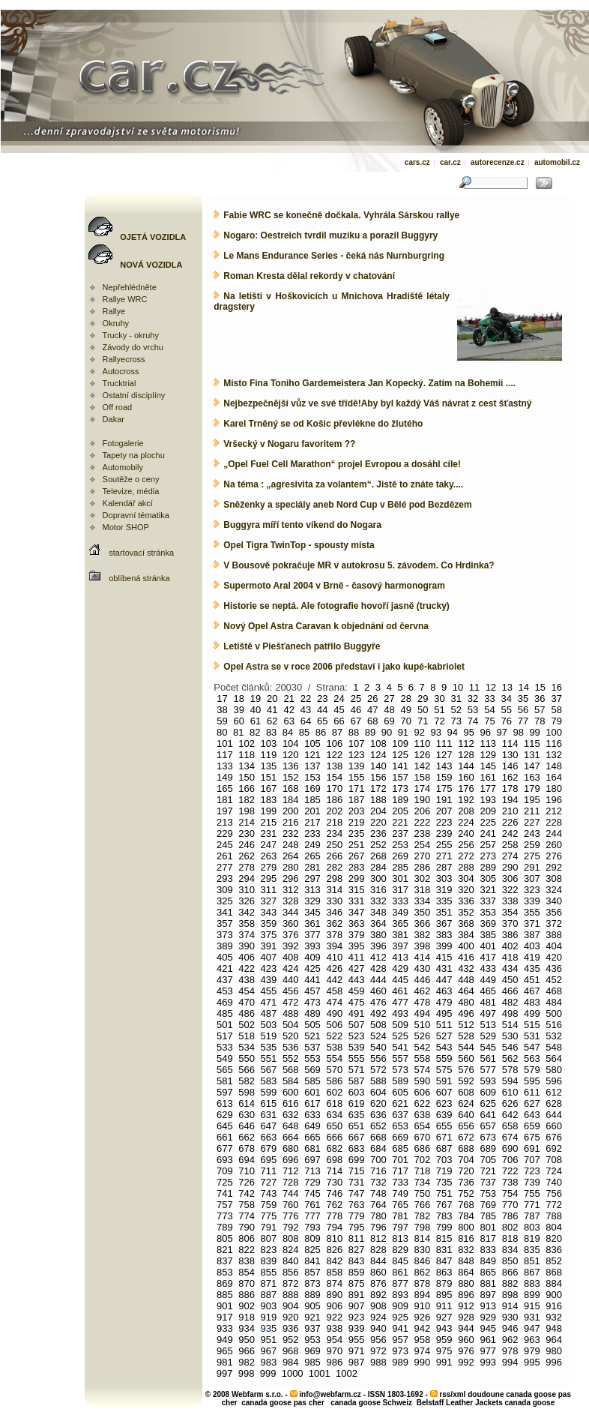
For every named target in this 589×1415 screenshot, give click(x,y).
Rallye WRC (125, 299)
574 (422, 1069)
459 (356, 991)
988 (378, 1362)
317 (400, 889)
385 (488, 934)
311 (269, 889)
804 (554, 1227)
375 (269, 934)
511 (444, 1024)
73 (456, 721)
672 (466, 1137)
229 (225, 833)
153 (312, 777)
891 (356, 1294)
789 (225, 1227)
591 (444, 1081)
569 (312, 1069)
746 (334, 1193)
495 (444, 1013)
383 (444, 934)
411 (356, 957)
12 (491, 687)
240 (466, 833)
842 (334, 1261)
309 (225, 889)
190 (422, 799)
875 (356, 1283)
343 (269, 912)
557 (400, 1058)
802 (510, 1227)
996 (554, 1362)
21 (288, 698)
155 (356, 777)
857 (312, 1272)
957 (400, 1339)
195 (532, 799)
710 (246, 1171)
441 (312, 979)
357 (225, 923)
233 (312, 833)
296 (291, 878)
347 (356, 912)
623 (444, 1103)
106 (334, 743)
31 (456, 698)
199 (269, 811)
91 (403, 732)
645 (225, 1126)
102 (246, 743)
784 (466, 1216)
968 (291, 1351)
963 (532, 1339)
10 (458, 687)
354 (510, 912)
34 (506, 698)
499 (532, 1013)
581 (225, 1081)
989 (400, 1362)
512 (466, 1024)
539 (356, 1047)
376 (291, 934)
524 (378, 1036)
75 (489, 721)
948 (554, 1328)
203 (356, 811)
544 (466, 1047)
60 (238, 721)
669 (400, 1137)
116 (554, 743)
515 (532, 1024)
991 (444, 1362)
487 (269, 1013)
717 (400, 1171)
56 (523, 709)
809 (312, 1238)
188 (378, 799)
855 (269, 1272)
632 (291, 1114)
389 (225, 946)
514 (510, 1024)
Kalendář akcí (128, 503)
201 (312, 811)
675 (532, 1137)
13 (507, 687)
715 (356, 1171)
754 (510, 1193)
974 (422, 1351)
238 (422, 833)
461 (400, 991)
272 (466, 856)
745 (312, 1193)
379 (356, 934)
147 (532, 766)
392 (291, 946)
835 (532, 1249)
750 (422, 1193)
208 (466, 811)
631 (269, 1114)
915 (532, 1306)
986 (334, 1362)
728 (291, 1182)
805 (225, 1238)
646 (246, 1126)
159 (444, 777)
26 (372, 698)
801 (488, 1227)
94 (452, 732)
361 (312, 923)
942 (422, 1328)
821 (225, 1249)
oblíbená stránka (139, 578)
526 (422, 1036)
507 (356, 1024)
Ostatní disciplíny (134, 395)
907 (356, 1306)
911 (444, 1306)
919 (269, 1317)
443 (356, 979)
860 (378, 1272)
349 (400, 912)
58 (556, 709)
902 (246, 1306)
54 (489, 709)
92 (419, 732)
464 (466, 991)
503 (269, 1024)
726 (246, 1182)
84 (288, 732)
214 (246, 822)
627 (532, 1103)
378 (334, 934)
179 (532, 788)
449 (488, 979)
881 (488, 1283)
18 (238, 698)
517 (225, 1036)
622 (422, 1103)
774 (246, 1216)
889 (312, 1294)
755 (532, 1193)
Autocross (121, 371)
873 (312, 1283)
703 (444, 1159)
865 (488, 1272)
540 (378, 1047)
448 (466, 979)
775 (269, 1216)
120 (291, 754)
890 (334, 1294)
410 (334, 957)
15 (540, 687)
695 (269, 1159)
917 (225, 1317)
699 (356, 1159)
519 (269, 1036)
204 (378, 811)
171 (356, 788)
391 (269, 946)
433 (488, 968)
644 (554, 1114)
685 (400, 1148)
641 (488, 1114)
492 (378, 1013)
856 (291, 1272)
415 (444, 957)
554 (334, 1058)
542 (422, 1047)
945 (488, 1328)
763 (356, 1204)
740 (554, 1182)
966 (246, 1351)
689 (488, 1148)
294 (246, 878)
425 (312, 968)
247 (269, 844)
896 (466, 1294)
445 (400, 979)
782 (422, 1216)
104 (291, 743)
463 (444, 991)
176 (466, 788)
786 (510, 1216)
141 (400, 766)
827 (356, 1249)
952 (291, 1339)
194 (510, 799)
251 (356, 844)
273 (488, 856)
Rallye (114, 311)
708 (554, 1159)
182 (246, 799)
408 (291, 957)
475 (356, 1002)
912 (466, 1306)
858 (334, 1272)
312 (291, 889)
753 (488, 1193)
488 (291, 1013)
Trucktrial (119, 383)
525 (400, 1036)
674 (510, 1137)
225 (488, 822)
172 (378, 788)
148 (554, 766)
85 (304, 732)
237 (400, 833)
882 (510, 1283)
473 (312, 1002)
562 (510, 1058)
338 (510, 901)
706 (510, 1159)
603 (356, 1092)
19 (255, 698)
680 (291, 1148)
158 (422, 777)
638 (422, 1114)
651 (356, 1126)
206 (422, 811)
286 (422, 867)
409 (312, 957)
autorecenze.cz (498, 162)
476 (378, 1002)
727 (269, 1182)
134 (246, 766)
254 (422, 844)
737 (488, 1182)
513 (488, 1024)
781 (400, 1216)
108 (378, 743)
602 (334, 1092)
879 (444, 1283)
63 (288, 721)
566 (246, 1069)
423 (269, 968)
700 (378, 1159)
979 (532, 1351)
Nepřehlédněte (130, 287)
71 (422, 721)
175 (444, 788)
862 (422, 1272)
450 (510, 979)
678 (246, 1148)
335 (444, 901)
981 (225, 1362)
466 (510, 991)
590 (422, 1081)
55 (506, 709)
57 (539, 709)
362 (334, 923)
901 (225, 1306)
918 (246, 1317)
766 (422, 1204)
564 (554, 1058)
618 (334, 1103)
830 (422, 1249)
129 (488, 754)
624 (466, 1103)
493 (400, 1013)
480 (466, 1002)
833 (488, 1249)
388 (554, 934)
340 (554, 901)
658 (510, 1126)
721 (488, 1171)
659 (532, 1126)
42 (288, 709)
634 (334, 1114)
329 (312, 901)
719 (444, 1171)
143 (444, 766)
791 (269, 1227)
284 (378, 867)
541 (400, 1047)
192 (466, 799)
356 (554, 912)
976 (466, 1351)
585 (312, 1081)
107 (356, 743)
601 (312, 1092)
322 (510, 889)
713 (312, 1171)
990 (422, 1362)
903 (269, 1306)
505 (312, 1024)
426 (334, 968)
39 (238, 709)
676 (554, 1137)
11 (474, 687)
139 (356, 766)
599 (269, 1092)
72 (439, 721)
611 (532, 1092)
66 (338, 721)
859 (356, 1272)
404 (554, 946)
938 (334, 1328)
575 (444, 1069)
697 (312, 1159)
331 (356, 901)
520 (291, 1036)
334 (422, 901)
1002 (346, 1373)
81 (238, 732)
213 (225, 822)
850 (510, 1261)
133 (225, 766)
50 (422, 709)
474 (334, 1002)
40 (255, 709)
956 (378, 1339)
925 (400, 1317)
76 (506, 721)
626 (510, 1103)
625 (488, 1103)
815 (444, 1238)
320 (466, 889)
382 (422, 934)
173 (400, 788)
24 (338, 698)
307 (532, 878)
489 (312, 1013)
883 (532, 1283)
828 (378, 1249)
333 (400, 901)
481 (488, 1002)
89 (370, 732)
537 (312, 1047)
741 (225, 1193)
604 (378, 1092)
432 (466, 968)
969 (312, 1351)
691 (532, 1148)
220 (378, 822)
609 (488, 1092)
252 (378, 844)
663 (269, 1137)
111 (444, 743)
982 (246, 1362)
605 (400, 1092)
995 (532, 1362)
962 (510, 1339)
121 (312, 754)
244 (554, 833)
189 (400, 799)
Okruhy (116, 323)
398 (422, 946)
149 (225, 777)
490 (334, 1013)
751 (444, 1193)
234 (334, 833)
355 (532, 912)
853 (225, 1272)
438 (246, 979)
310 (246, 889)
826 (334, 1249)
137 (312, 766)
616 (291, 1103)
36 (539, 698)
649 (312, 1126)
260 (554, 844)
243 (532, 833)
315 (356, 889)
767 (444, 1204)
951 (269, 1339)
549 (225, 1058)
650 (334, 1126)
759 (269, 1204)
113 (488, 743)
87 (337, 732)
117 (225, 754)
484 (554, 1002)
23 (322, 698)
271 (444, 856)
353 (488, 912)
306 (510, 878)
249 (312, 844)
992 (466, 1362)
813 (400, 1238)
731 (356, 1182)
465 (488, 991)
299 (356, 878)
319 (444, 889)
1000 (292, 1373)
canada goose (530, 1403)
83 (271, 732)
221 (400, 822)
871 (269, 1283)
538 (334, 1047)
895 (444, 1294)
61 (255, 721)
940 (378, 1328)
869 (225, 1283)
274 (510, 856)
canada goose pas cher (282, 1403)
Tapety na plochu (134, 455)
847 (444, 1261)
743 (269, 1193)
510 (422, 1024)
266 (334, 856)
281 (312, 867)
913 (488, 1306)
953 (312, 1339)
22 (305, 698)
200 (291, 811)
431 (444, 968)
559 (444, 1058)
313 (312, 889)
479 (444, 1002)
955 (356, 1339)
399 (444, 946)
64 (305, 721)
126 (422, 754)
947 (532, 1328)
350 (422, 912)
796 (378, 1227)
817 (488, 1238)
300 (378, 878)
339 (532, 901)
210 (510, 811)
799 (444, 1227)
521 (312, 1036)
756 (554, 1193)
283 (356, 867)
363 (356, 923)
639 (444, 1114)
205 (400, 811)
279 (269, 867)
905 (312, 1306)
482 (510, 1002)
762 (334, 1204)
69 (389, 721)
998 (246, 1373)
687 (444, 1148)
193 (488, 799)
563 (532, 1058)
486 (246, 1013)
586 (334, 1081)
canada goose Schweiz (371, 1403)
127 (444, 754)
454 (246, 991)
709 (225, 1171)
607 (444, 1092)
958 (422, 1339)
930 (510, 1317)
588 (378, 1081)
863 (444, 1272)
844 (378, 1261)
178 (510, 788)
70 (406, 721)
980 (554, 1351)
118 (246, 754)
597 (225, 1092)
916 (554, 1306)
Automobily (123, 467)
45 (338, 709)
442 (334, 979)
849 (488, 1261)
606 (422, 1092)
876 (378, 1283)
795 (356, 1227)
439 (269, 979)
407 (269, 957)
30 (439, 698)
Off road (118, 407)
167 (269, 788)
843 (356, 1261)
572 (378, 1069)
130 (510, 754)
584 (291, 1081)
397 (400, 946)
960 (466, 1339)
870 (246, 1283)
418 (510, 957)
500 (554, 1013)
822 (246, 1249)
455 (269, 991)
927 (444, 1317)
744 (291, 1193)
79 (556, 721)
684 (378, 1148)
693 (225, 1159)
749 (400, 1193)
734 (422, 1182)
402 (510, 946)
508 (378, 1024)
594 (510, 1081)
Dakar (113, 419)
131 (532, 754)
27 (389, 698)
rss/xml (452, 1394)
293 (225, 878)
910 (422, 1306)
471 (269, 1002)
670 (422, 1137)
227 (532, 822)
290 (510, 867)
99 (534, 732)
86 (320, 732)
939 (356, 1328)
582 (246, 1081)
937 (312, 1328)
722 (510, 1171)
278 (246, 867)
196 (554, 799)
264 (291, 856)
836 (554, 1249)
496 (466, 1013)
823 (269, 1249)
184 (291, 799)
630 (246, 1114)
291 (532, 867)
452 (554, 979)
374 (246, 934)
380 (378, 934)
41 (272, 709)
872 (291, 1283)
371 (532, 923)
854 (246, 1272)
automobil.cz (557, 162)
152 (291, 777)
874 (334, 1283)
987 (356, 1362)
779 (356, 1216)
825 (312, 1249)
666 (334, 1137)
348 (378, 912)
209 (488, 811)
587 (356, 1081)
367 (444, 923)
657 (488, 1126)
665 (312, 1137)
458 (334, 991)
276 (554, 856)
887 (269, 1294)
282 (334, 867)
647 (269, 1126)
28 (406, 698)
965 (225, 1351)
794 (334, 1227)
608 (466, 1092)
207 (444, 811)
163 (532, 777)
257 (488, 844)
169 (312, 788)
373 (225, 934)
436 (554, 968)
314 (334, 889)
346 (334, 912)
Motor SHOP (126, 527)
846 (422, 1261)
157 (400, 777)
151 (269, 777)
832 (466, 1249)
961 (488, 1339)
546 (510, 1047)
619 (356, 1103)
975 (444, 1351)
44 (322, 709)
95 (469, 732)
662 (246, 1137)
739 (532, 1182)
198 (246, 811)
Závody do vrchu (133, 347)
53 (473, 709)
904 (291, 1306)
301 (400, 878)
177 (488, 788)
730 (334, 1182)
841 (312, 1261)
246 (246, 844)
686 (422, 1148)
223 (444, 822)
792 (291, 1227)
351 (444, 912)
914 (510, 1306)
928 (466, 1317)
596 (554, 1081)
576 (466, 1069)
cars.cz (417, 162)
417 (488, 957)
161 (488, 777)
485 (225, 1013)
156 (378, 777)
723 (532, 1171)
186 (334, 799)
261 (225, 856)
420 (554, 957)
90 (386, 732)
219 (356, 822)
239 (444, 833)
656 (466, 1126)
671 (444, 1137)
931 (532, 1317)
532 (554, 1036)
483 (532, 1002)
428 (378, 968)
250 (334, 844)
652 (378, 1126)
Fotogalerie (123, 443)
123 (356, 754)
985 (312, 1362)
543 (444, 1047)
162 (510, 777)
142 (422, 766)
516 (554, 1024)
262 (246, 856)
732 (378, 1182)
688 (466, 1148)
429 (400, 968)
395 (356, 946)
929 (488, 1317)
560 (466, 1058)
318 (422, 889)
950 (246, 1339)
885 (225, 1294)
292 (554, 867)
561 (488, 1058)
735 (444, 1182)
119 (269, 754)
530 (510, 1036)
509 (400, 1024)
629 (225, 1114)
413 (400, 957)
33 (489, 698)
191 (444, 799)
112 (466, 743)
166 (246, 788)
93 (436, 732)
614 (246, 1103)
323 (532, 889)
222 (422, 822)
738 (510, 1182)
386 (510, 934)
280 (291, 867)
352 (466, 912)
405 (225, 957)
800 (466, 1227)
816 (466, 1238)
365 (400, 923)
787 (532, 1216)
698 (334, 1159)
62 (272, 721)
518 (246, 1036)
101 (225, 743)
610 (510, 1092)
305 (488, 878)
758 (246, 1204)
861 (400, 1272)
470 (246, 1002)
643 (532, 1114)
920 (291, 1317)
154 (334, 777)
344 (291, 912)
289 (488, 867)
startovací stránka (141, 552)
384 (466, 934)
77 (523, 721)
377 (312, 934)
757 (225, 1204)
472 (291, 1002)
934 (246, 1328)
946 (510, 1328)
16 (556, 687)
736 (466, 1182)
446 (422, 979)
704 (466, 1159)
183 (269, 799)
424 (291, 968)
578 (510, 1069)
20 (272, 698)
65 (322, 721)
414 (422, 957)
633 (312, 1114)
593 (488, 1081)
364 (378, 923)
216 (291, 822)
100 (554, 732)
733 (400, 1182)
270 (422, 856)
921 (312, 1317)
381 (400, 934)
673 (488, 1137)
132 (554, 754)
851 (532, 1261)
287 (444, 867)
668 (378, 1137)
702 (422, 1159)
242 (510, 833)
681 (312, 1148)
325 (225, 901)
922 (334, 1317)
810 (334, 1238)
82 (255, 732)
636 (378, 1114)
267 (356, 856)
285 (400, 867)
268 (378, 856)
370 (510, 923)
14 (524, 687)
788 (554, 1216)
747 (356, 1193)
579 (532, 1069)
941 (400, 1328)
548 (554, 1047)
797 (400, 1227)
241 (488, 833)
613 (225, 1103)
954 (334, 1339)
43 (305, 709)
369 (488, 923)
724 (554, 1171)
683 (356, 1148)
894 (422, 1294)
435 (532, 968)
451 (532, 979)
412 (378, 957)
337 (488, 901)
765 (400, 1204)
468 (554, 991)
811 (356, 1238)
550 (246, 1058)
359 (269, 923)
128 (466, 754)
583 (269, 1081)
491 (356, 1013)
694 (246, 1159)
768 (466, 1204)
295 (269, 878)
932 (554, 1317)
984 (291, 1362)
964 (554, 1339)
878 (422, 1283)
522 (334, 1036)
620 (378, 1103)
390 (246, 946)
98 (518, 732)
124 (378, 754)
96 (485, 732)
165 (225, 788)
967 (269, 1351)
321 (488, 889)
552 (291, 1058)
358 (246, 923)
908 (378, 1306)
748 (378, 1193)
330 (334, 901)
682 (334, 1148)
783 (444, 1216)
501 (225, 1024)
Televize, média (131, 491)
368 (466, 923)
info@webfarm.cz (330, 1394)
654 (422, 1126)
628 (554, 1103)
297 (312, 878)
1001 (319, 1373)
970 (334, 1351)
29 (422, 698)
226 (510, 822)
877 (400, 1283)
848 (466, 1261)
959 (444, 1339)
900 (554, 1294)
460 (378, 991)
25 (356, 698)
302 (422, 878)
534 (246, 1047)
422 (246, 968)
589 (400, 1081)
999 (268, 1373)
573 (400, 1069)
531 (532, 1036)
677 (225, 1148)
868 (554, 1272)
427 (356, 968)
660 (554, 1126)
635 (356, 1114)
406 (246, 957)
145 (488, 766)
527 (444, 1036)
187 (356, 799)
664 (291, 1137)
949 (225, 1339)
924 (378, 1317)
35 (523, 698)
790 (246, 1227)
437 (225, 979)
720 (466, 1171)
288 (466, 867)
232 (291, 833)
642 (510, 1114)
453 (225, 991)
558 (422, 1058)
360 (291, 923)
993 (488, 1362)
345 (312, 912)
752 (466, 1193)
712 (291, 1171)
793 (312, 1227)
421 (225, 968)
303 (444, 878)
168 (291, 788)
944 (466, 1328)
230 (246, 833)
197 (225, 811)
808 (291, 1238)
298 (334, 878)
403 (532, 946)
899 (532, 1294)
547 (532, 1047)
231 (269, 833)
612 (554, 1092)
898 (510, 1294)
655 (444, 1126)
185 (312, 799)
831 (444, 1249)
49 (406, 709)
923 (356, 1317)
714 (334, 1171)
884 (554, 1283)
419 (532, 957)
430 (422, 968)
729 (312, 1182)
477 (400, 1002)
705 (488, 1159)
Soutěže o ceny (131, 479)
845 (400, 1261)
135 (269, 766)
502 (246, 1024)
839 (269, 1261)
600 (291, 1092)
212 (554, 811)
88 (353, 732)
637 (400, 1114)
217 (312, 822)
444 (378, 979)
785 (488, 1216)
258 (510, 844)
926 (422, 1317)
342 (246, 912)
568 (291, 1069)
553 (312, 1058)
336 (466, 901)
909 (400, 1306)
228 (554, 822)
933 (225, 1328)
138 (334, 766)
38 (222, 709)
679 (269, 1148)
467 (532, 991)
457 (312, 991)
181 (225, 799)
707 (532, 1159)
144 (466, 766)
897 (488, 1294)
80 (222, 732)
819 (532, 1238)
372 (554, 923)
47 (372, 709)
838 (246, 1261)
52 (456, 709)
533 (225, 1047)
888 (291, 1294)
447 (444, 979)
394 (334, 946)
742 (246, 1193)
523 (356, 1036)
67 (356, 721)
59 (222, 721)
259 (532, 844)
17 (222, 698)
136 (291, 766)
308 (554, 878)
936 (291, 1328)
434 (510, 968)
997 (225, 1373)
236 (378, 833)
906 (334, 1306)
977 (488, 1351)
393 (312, 946)
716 (378, 1171)
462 (422, 991)
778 (334, 1216)
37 (556, 698)
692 (554, 1148)
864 (466, 1272)
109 (400, 743)
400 (466, 946)
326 (246, 901)
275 (532, 856)
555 (356, 1058)
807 (269, 1238)
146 (510, 766)
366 (422, 923)
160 (466, 777)
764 (378, 1204)
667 (356, 1137)
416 (466, 957)
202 (334, 811)
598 (246, 1092)
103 (269, 743)
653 (400, 1126)
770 (510, 1204)
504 (291, 1024)
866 (510, 1272)
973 (400, 1351)
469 (225, 1002)
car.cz (450, 162)
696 (291, 1159)
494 (422, 1013)
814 (422, 1238)
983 (269, 1362)
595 (532, 1081)
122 (334, 754)
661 (225, 1137)
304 (466, 878)
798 (422, 1227)
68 (372, 721)
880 (466, 1283)
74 (473, 721)
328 (291, 901)
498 (510, 1013)
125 (400, 754)
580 (554, 1069)
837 (225, 1261)
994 (510, 1362)
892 (378, 1294)
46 (356, 709)
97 (501, 732)
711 (269, 1171)
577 (488, 1069)
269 (400, 856)
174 (422, 788)
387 (532, 934)
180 (554, 788)
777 (312, 1216)
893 (400, 1294)
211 (532, 811)
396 (378, 946)
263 (269, 856)
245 (225, 844)
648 (291, 1126)
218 (334, 822)
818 (510, 1238)
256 (466, 844)
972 (378, 1351)
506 (334, 1024)
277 (225, 867)
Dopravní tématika (136, 515)
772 (554, 1204)
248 (291, 844)
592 (466, 1081)
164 (554, 777)
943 (444, 1328)
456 (291, 991)
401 (488, 946)
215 (269, 822)
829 (400, 1249)
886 (246, 1294)
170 (334, 788)
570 (334, 1069)
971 (356, 1351)
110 (422, 743)
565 (225, 1069)
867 (532, 1272)
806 (246, 1238)
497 (488, 1013)
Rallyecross (124, 359)
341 (225, 912)
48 (389, 709)
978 (510, 1351)
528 (466, 1036)
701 (400, 1159)
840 (291, 1261)
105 (312, 743)
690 (510, 1148)
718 (422, 1171)
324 (554, 889)
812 (378, 1238)
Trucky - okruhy (131, 335)
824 (291, 1249)
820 (554, 1238)
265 (312, 856)
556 (378, 1058)
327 (269, 901)
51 (439, 709)
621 (400, 1103)
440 (291, 979)
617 (312, 1103)
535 (269, 1047)
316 (378, 889)
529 (488, 1036)
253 (400, 844)
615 (269, 1103)
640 (466, 1114)
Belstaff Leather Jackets (460, 1403)
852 (554, 1261)
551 (269, 1058)
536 (291, 1047)
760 (291, 1204)
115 (532, 743)
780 (378, 1216)
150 (246, 777)
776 (291, 1216)
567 (269, 1069)
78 (539, 721)
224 (466, 822)
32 (473, 698)
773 (225, 1216)
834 (510, 1249)
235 (356, 833)
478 (422, 1002)
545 (488, 1047)
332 (378, 901)
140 (378, 766)
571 (356, 1069)
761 (312, 1204)
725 (225, 1182)
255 (444, 844)
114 (510, 743)
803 (532, 1227)
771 (532, 1204)
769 (488, 1204)
